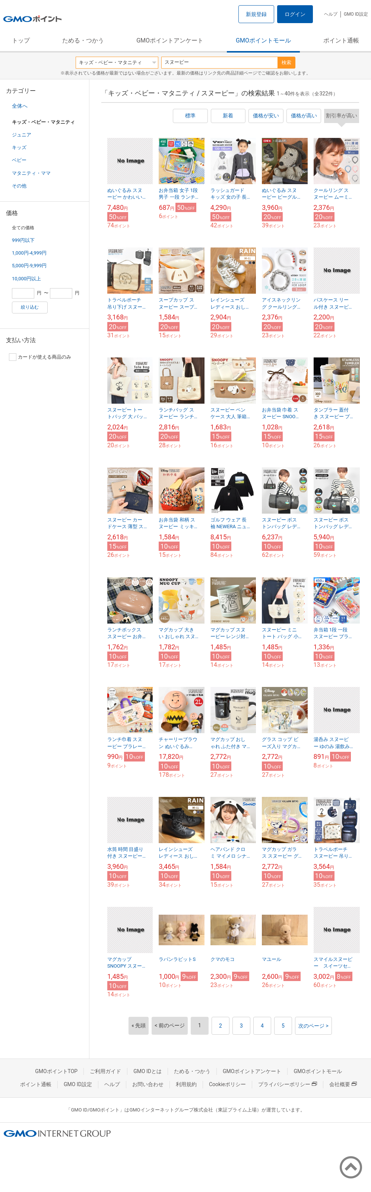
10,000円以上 (26, 278)
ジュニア (21, 135)
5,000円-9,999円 (29, 265)
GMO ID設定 (356, 14)
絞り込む (30, 307)
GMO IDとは (147, 1071)
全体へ (20, 106)
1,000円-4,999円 (29, 253)
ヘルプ (330, 14)
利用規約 (186, 1084)
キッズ (19, 147)
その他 (19, 186)
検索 (286, 62)
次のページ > (313, 1026)
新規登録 (256, 14)
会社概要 (343, 1084)
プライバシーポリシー (287, 1084)
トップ (21, 40)
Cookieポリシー (227, 1084)
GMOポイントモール (263, 40)
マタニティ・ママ (31, 173)
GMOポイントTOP (56, 1071)
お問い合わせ (148, 1084)
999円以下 (23, 240)
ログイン (295, 14)
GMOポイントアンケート (169, 40)
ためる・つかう (83, 40)
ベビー (19, 160)
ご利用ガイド (105, 1071)
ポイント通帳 (341, 40)
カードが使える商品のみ (40, 357)
